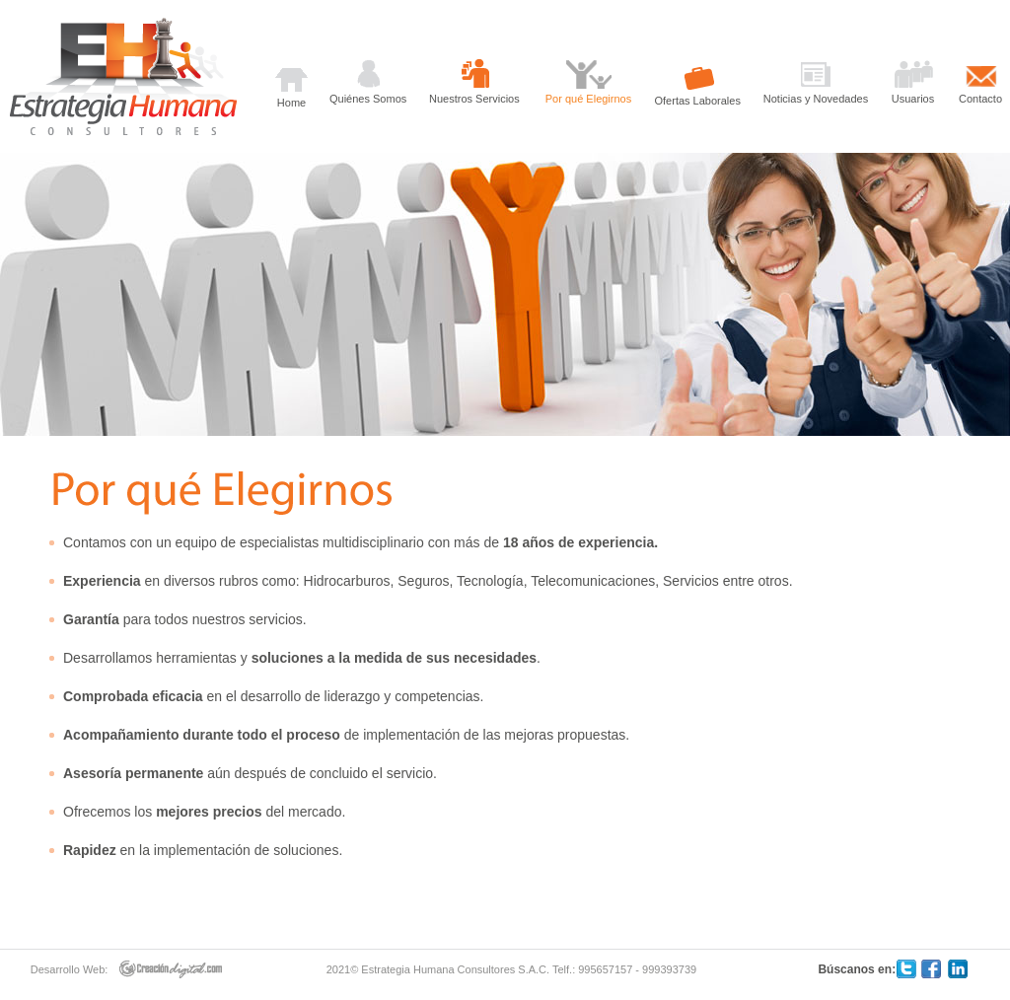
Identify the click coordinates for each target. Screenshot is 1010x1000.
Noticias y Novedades (815, 99)
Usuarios (913, 99)
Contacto (980, 99)
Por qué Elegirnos (588, 99)
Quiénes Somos (367, 99)
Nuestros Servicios (474, 99)
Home (291, 102)
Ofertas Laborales (698, 101)
